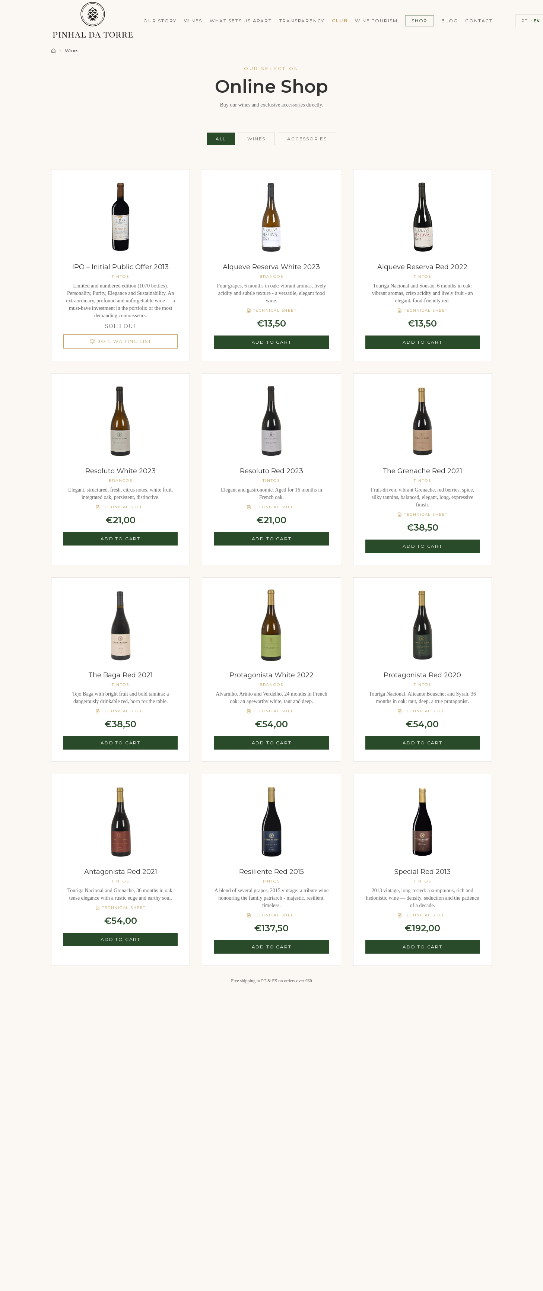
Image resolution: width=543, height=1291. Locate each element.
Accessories (307, 138)
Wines (193, 20)
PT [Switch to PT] (524, 20)
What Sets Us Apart (241, 20)
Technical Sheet (272, 310)
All (221, 138)
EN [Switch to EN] (537, 20)
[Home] (53, 50)
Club (339, 20)
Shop (420, 20)
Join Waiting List (121, 341)
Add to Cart (272, 342)
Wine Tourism (376, 20)
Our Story (160, 20)
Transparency (302, 20)
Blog (449, 20)
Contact (479, 20)
